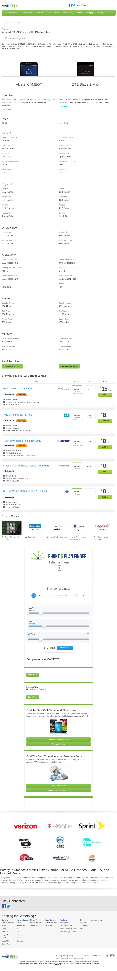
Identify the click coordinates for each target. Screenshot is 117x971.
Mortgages (90, 13)
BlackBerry (20, 926)
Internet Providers (50, 923)
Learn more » (7, 109)
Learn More (32, 675)
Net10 (4, 938)
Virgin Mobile (6, 935)
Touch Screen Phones (67, 929)
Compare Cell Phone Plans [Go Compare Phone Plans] (58, 739)
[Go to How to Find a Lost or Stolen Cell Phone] (79, 528)
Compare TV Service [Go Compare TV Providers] (59, 786)
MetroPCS (5, 941)
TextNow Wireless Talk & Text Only (22, 441)
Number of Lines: (58, 588)
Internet (56, 13)
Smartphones (64, 923)
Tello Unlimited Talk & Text (17, 414)
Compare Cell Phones (10, 22)
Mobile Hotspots (36, 923)
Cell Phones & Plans (10, 13)
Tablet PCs (34, 926)
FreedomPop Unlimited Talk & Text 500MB (26, 465)
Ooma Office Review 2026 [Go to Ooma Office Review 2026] (57, 537)
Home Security (68, 13)
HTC (18, 929)
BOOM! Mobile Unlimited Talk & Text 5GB (25, 491)
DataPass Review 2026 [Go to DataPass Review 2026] (33, 537)
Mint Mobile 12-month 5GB (17, 388)
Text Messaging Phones (67, 932)
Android (82, 923)
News (78, 5)
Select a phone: (59, 563)
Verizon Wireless (8, 923)
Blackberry (83, 926)
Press (83, 5)
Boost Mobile (6, 944)
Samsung (19, 941)
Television (47, 926)
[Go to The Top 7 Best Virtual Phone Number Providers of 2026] (11, 528)
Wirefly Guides (95, 920)
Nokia (18, 938)
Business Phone (26, 13)
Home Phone (40, 13)
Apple (18, 923)
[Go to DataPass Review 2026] (34, 528)
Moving (100, 13)
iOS (80, 929)
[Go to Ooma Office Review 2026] (57, 528)
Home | (59, 955)
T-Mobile (5, 932)
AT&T (4, 926)
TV (49, 13)
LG (17, 932)
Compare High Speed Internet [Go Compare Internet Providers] (58, 790)
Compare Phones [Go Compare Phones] (58, 744)
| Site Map (104, 955)
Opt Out (112, 955)
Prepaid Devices (65, 926)
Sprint (4, 929)
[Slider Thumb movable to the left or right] (41, 614)
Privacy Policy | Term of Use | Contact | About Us (81, 955)
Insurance (80, 13)
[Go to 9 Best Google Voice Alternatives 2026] (102, 528)
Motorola (19, 935)
